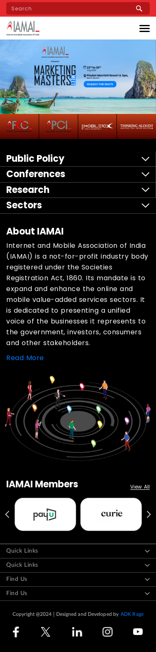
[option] (45, 514)
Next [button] (149, 514)
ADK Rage (132, 614)
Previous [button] (6, 514)
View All (140, 487)
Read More (25, 358)
